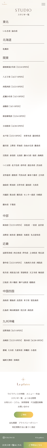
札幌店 (6, 49)
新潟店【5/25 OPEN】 (13, 225)
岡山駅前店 (14, 310)
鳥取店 (6, 300)
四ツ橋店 (13, 282)
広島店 (6, 310)
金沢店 (41, 225)
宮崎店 (16, 360)
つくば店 (6, 165)
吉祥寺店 (20, 184)
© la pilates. (39, 437)
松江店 (23, 310)
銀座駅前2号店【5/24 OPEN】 (16, 67)
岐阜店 (13, 234)
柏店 (34, 155)
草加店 (19, 145)
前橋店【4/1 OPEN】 (12, 106)
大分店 (11, 350)
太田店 (19, 155)
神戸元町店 (23, 282)
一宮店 (34, 225)
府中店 (23, 165)
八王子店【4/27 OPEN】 (14, 76)
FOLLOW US (10, 437)
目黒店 (6, 155)
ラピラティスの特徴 (16, 393)
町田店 (13, 184)
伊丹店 (25, 252)
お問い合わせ (23, 406)
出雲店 (19, 300)
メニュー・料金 (33, 393)
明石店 (41, 252)
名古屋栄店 (35, 234)
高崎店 (40, 155)
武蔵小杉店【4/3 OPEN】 (14, 96)
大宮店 (35, 184)
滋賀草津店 (7, 252)
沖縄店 (26, 350)
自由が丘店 (28, 145)
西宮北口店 (14, 272)
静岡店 (19, 234)
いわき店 (6, 31)
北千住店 (15, 165)
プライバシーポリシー (28, 422)
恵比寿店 (31, 165)
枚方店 (6, 272)
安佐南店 (34, 300)
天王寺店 (33, 272)
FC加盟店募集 (37, 402)
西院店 (39, 262)
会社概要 (13, 422)
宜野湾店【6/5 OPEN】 (13, 330)
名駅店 (26, 234)
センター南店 (29, 194)
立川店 (41, 175)
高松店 (30, 310)
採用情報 (25, 402)
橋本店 (6, 204)
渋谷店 (39, 165)
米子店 (26, 300)
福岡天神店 (7, 360)
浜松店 (27, 225)
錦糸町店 (36, 135)
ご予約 (35, 444)
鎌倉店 (37, 145)
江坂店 (6, 282)
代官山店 (22, 175)
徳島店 (13, 300)
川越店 (6, 194)
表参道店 (6, 175)
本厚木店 (27, 135)
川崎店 (39, 194)
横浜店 (19, 194)
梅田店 (41, 272)
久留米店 (18, 350)
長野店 (6, 234)
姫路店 (32, 282)
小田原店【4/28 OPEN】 (14, 126)
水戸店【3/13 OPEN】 (12, 135)
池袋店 (6, 184)
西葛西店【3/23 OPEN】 (14, 86)
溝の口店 (27, 155)
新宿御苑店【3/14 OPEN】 (14, 116)
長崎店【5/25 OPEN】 (13, 340)
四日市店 (17, 252)
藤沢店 (6, 145)
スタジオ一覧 (12, 444)
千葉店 (13, 204)
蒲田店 (28, 184)
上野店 (13, 145)
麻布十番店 (32, 175)
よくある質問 (30, 398)
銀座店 (14, 175)
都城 (5, 350)
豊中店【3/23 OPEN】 (13, 262)
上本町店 (33, 252)
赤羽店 (13, 155)
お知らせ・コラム (12, 402)
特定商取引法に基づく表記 (23, 427)
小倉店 (33, 350)
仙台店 (14, 31)
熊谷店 (13, 194)
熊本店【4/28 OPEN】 (34, 340)
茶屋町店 (24, 272)
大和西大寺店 (29, 262)
